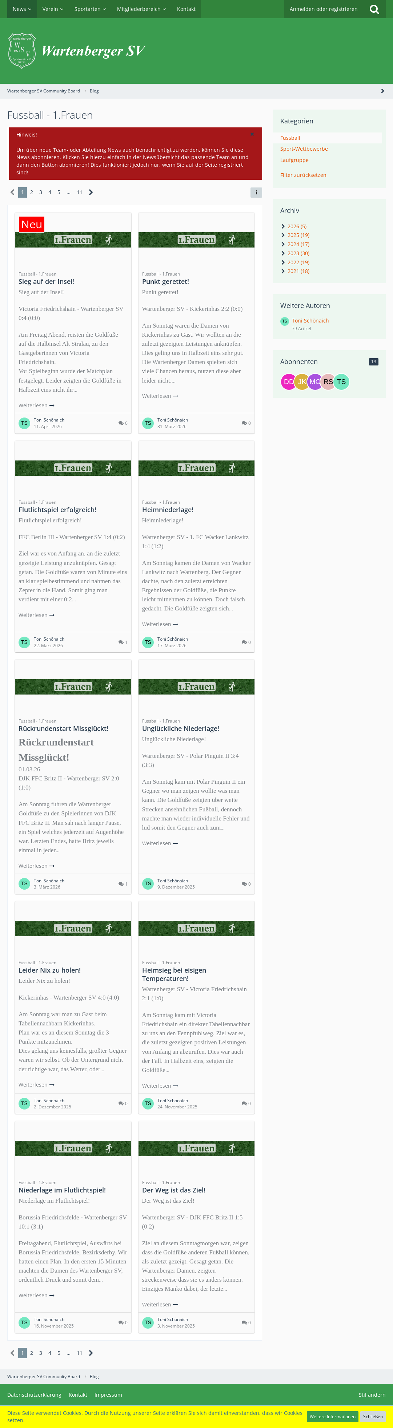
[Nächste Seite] (91, 192)
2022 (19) (294, 262)
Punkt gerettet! (165, 281)
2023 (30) (294, 253)
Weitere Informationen (333, 1416)
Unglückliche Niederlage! (180, 728)
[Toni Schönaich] (341, 382)
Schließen (373, 1416)
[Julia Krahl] (302, 382)
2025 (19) (294, 235)
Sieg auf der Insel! (46, 281)
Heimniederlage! (167, 509)
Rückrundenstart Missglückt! (63, 728)
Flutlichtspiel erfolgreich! (57, 509)
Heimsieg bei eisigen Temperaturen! (174, 974)
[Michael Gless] (315, 382)
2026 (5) (293, 226)
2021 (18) (294, 271)
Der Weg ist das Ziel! (173, 1190)
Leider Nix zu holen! (50, 970)
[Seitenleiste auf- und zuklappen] (383, 90)
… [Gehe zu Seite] (69, 192)
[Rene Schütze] (328, 382)
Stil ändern (372, 1394)
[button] (252, 134)
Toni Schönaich (310, 320)
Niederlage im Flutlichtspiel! (62, 1190)
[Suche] (374, 9)
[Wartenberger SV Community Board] (196, 51)
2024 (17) (294, 244)
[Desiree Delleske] (289, 382)
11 (80, 192)
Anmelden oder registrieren (324, 8)
